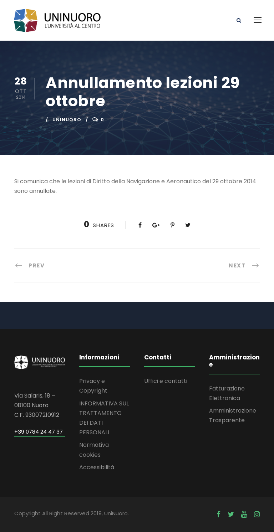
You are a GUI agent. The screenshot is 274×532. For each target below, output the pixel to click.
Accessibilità (96, 467)
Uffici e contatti (165, 381)
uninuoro (66, 119)
